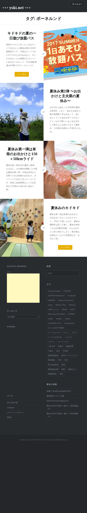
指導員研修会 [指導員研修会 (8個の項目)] (53, 355)
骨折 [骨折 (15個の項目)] (61, 374)
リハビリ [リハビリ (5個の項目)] (68, 337)
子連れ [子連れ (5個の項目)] (50, 351)
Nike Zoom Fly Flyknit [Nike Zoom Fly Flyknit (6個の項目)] (56, 314)
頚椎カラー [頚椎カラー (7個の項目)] (72, 369)
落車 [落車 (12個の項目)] (63, 365)
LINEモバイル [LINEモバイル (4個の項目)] (53, 309)
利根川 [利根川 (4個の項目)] (60, 346)
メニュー (78, 4)
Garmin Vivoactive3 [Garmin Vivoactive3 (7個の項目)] (66, 300)
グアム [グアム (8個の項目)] (74, 332)
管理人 (9, 417)
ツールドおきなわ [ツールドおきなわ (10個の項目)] (55, 337)
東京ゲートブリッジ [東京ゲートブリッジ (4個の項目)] (69, 355)
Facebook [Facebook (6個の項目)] (71, 296)
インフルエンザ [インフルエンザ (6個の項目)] (54, 332)
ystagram (11, 407)
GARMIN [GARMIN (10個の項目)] (51, 300)
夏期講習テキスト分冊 (55, 396)
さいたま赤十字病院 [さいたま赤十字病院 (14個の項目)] (56, 328)
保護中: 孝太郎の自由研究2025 (59, 391)
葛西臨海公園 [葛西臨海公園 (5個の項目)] (53, 369)
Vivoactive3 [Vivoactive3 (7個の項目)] (69, 323)
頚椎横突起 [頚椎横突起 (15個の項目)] (52, 374)
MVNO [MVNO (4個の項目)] (64, 309)
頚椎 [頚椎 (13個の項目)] (63, 369)
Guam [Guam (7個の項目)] (50, 305)
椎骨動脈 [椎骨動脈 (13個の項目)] (51, 360)
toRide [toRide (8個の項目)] (58, 319)
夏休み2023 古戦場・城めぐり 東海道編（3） (62, 407)
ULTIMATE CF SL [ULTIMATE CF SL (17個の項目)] (54, 323)
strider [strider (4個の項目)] (50, 319)
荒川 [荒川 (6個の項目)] (66, 360)
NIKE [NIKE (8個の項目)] (72, 309)
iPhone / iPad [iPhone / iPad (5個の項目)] (60, 305)
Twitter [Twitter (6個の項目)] (67, 319)
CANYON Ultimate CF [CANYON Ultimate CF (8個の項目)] (56, 296)
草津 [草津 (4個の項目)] (59, 360)
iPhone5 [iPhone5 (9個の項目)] (72, 305)
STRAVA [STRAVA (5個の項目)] (71, 314)
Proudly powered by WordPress (30, 440)
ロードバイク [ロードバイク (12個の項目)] (63, 342)
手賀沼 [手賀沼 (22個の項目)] (65, 351)
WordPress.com (62, 440)
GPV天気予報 (12, 402)
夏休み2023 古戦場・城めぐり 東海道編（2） (62, 414)
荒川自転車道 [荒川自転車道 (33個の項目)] (53, 365)
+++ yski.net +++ (16, 7)
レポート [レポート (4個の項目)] (51, 342)
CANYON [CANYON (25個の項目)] (67, 291)
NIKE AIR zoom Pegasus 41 (57, 401)
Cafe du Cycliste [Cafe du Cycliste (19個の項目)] (54, 291)
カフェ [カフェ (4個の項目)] (65, 332)
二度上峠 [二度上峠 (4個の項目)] (51, 346)
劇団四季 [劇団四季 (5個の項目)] (69, 346)
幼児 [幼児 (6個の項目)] (58, 351)
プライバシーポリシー (15, 412)
